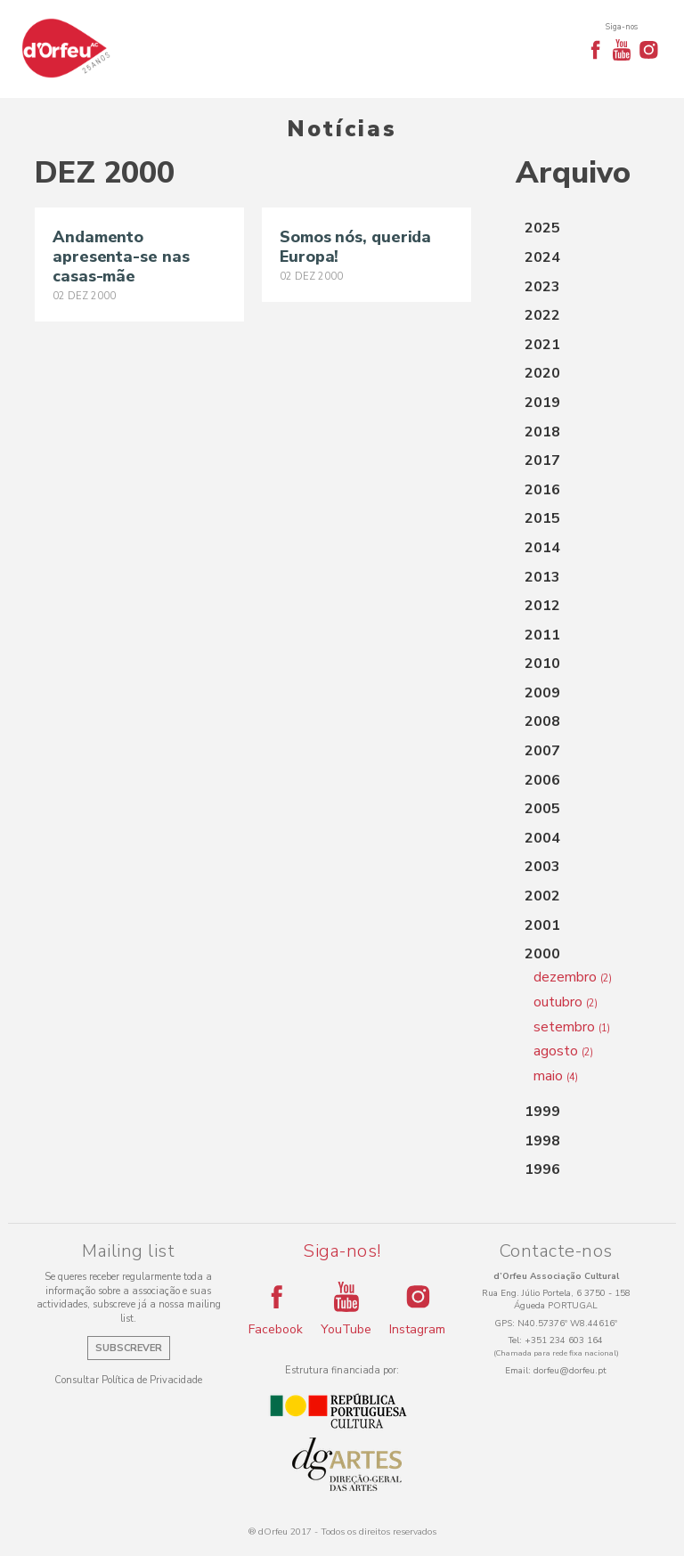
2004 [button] (542, 838)
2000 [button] (542, 954)
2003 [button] (542, 866)
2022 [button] (542, 315)
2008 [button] (542, 721)
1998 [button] (542, 1141)
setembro (571, 1027)
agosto (563, 1051)
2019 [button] (542, 402)
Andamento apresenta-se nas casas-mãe (121, 256)
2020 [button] (542, 373)
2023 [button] (542, 287)
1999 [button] (542, 1111)
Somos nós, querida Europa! (355, 246)
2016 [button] (542, 490)
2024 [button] (542, 257)
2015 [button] (542, 518)
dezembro (572, 977)
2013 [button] (542, 577)
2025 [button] (542, 228)
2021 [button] (542, 344)
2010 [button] (542, 663)
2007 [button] (542, 751)
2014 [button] (542, 548)
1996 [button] (542, 1169)
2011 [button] (542, 635)
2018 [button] (542, 432)
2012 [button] (542, 605)
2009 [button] (542, 693)
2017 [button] (542, 460)
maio (555, 1076)
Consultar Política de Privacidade (128, 1380)
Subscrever (128, 1348)
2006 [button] (542, 780)
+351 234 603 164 (564, 1340)
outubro (565, 1002)
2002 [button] (542, 896)
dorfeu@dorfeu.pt (570, 1371)
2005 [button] (542, 809)
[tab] (582, 229)
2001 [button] (542, 925)
